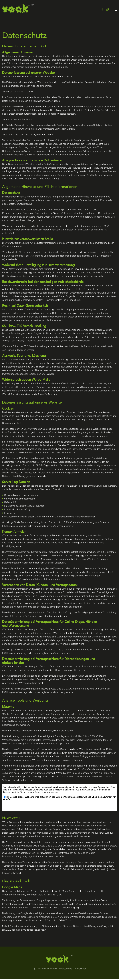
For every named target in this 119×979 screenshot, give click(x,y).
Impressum (65, 968)
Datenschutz (79, 968)
